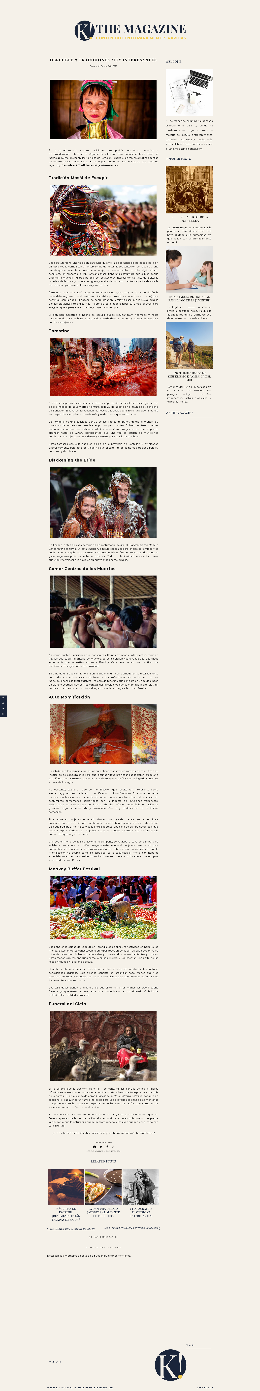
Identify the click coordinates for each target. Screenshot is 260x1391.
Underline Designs (101, 1387)
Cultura (99, 1151)
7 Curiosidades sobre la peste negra (189, 218)
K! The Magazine (66, 1387)
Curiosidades (113, 1151)
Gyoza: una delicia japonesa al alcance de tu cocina (103, 1211)
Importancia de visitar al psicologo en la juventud (189, 298)
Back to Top (205, 1387)
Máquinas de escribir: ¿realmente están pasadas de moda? (66, 1213)
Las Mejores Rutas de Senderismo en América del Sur (189, 376)
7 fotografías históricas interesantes (141, 1211)
